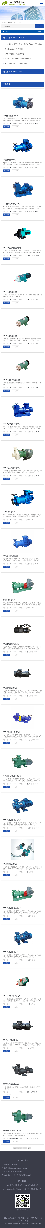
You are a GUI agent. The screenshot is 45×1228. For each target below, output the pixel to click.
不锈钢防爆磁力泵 (9, 512)
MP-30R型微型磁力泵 (10, 336)
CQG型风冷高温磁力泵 (10, 556)
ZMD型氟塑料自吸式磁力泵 (12, 1130)
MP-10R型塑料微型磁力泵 (11, 996)
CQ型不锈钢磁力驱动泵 (11, 644)
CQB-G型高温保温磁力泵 (11, 732)
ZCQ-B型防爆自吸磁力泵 (11, 424)
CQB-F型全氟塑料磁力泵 (11, 468)
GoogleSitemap (35, 1223)
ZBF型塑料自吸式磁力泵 (11, 1084)
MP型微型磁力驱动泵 (10, 864)
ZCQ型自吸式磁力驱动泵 (11, 204)
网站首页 (10, 22)
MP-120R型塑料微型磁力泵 (12, 248)
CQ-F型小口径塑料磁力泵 (11, 1040)
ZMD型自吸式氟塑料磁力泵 (12, 776)
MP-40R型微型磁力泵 (10, 292)
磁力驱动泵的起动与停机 (14, 49)
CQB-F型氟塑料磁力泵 (10, 952)
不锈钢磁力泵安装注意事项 (14, 54)
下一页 (24, 1148)
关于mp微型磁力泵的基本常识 (16, 63)
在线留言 (15, 127)
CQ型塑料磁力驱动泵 (10, 688)
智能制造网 (16, 1223)
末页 (29, 1148)
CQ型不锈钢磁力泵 (9, 160)
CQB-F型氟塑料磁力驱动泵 (12, 820)
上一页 (19, 1148)
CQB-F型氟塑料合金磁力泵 (12, 908)
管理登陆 (25, 1223)
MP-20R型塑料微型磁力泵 (11, 380)
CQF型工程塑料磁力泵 (10, 116)
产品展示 (15, 22)
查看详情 (6, 127)
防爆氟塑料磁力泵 (9, 600)
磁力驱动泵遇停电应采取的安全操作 (18, 59)
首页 (15, 1148)
